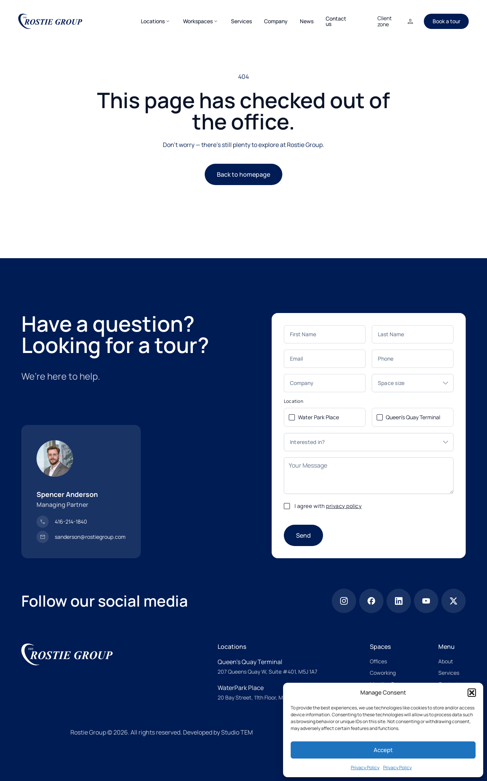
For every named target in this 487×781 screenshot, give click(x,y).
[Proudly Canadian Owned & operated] (39, 732)
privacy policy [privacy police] (343, 505)
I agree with (328, 505)
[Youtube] (426, 601)
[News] (307, 21)
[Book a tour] (446, 21)
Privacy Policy (365, 767)
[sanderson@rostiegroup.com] (81, 537)
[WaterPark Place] (258, 688)
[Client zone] (396, 21)
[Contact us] (336, 21)
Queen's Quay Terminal (413, 417)
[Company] (276, 21)
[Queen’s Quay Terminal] (267, 662)
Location (293, 401)
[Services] (241, 21)
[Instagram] (344, 601)
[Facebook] (371, 601)
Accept (383, 750)
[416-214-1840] (62, 522)
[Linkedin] (399, 601)
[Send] (303, 535)
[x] (453, 601)
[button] (472, 692)
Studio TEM (237, 732)
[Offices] (378, 661)
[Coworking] (383, 673)
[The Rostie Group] (50, 21)
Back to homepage (243, 174)
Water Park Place (318, 417)
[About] (445, 661)
